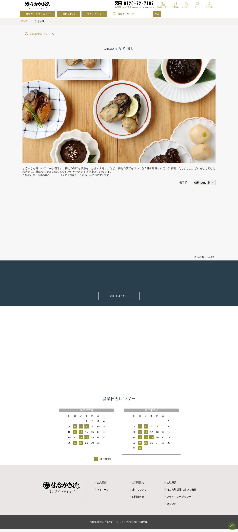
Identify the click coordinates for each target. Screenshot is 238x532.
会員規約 (172, 506)
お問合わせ (138, 499)
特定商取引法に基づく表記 (181, 492)
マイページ (186, 7)
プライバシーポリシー (179, 499)
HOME (24, 21)
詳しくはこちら (119, 296)
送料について (139, 492)
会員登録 (209, 7)
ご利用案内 (174, 7)
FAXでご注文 (163, 7)
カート (197, 7)
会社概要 (172, 485)
